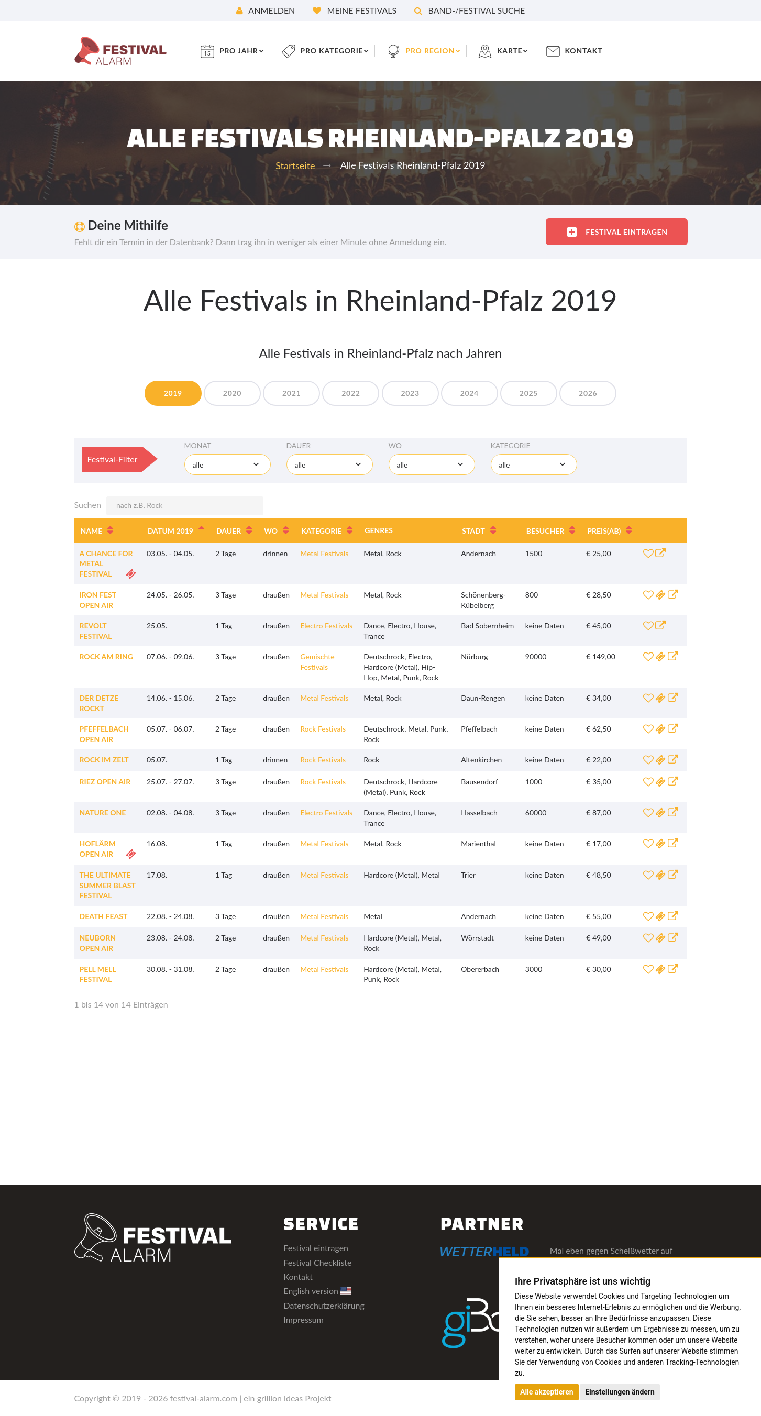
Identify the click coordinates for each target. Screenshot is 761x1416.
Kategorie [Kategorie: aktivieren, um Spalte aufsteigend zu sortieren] (321, 530)
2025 (529, 393)
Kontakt (584, 50)
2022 (350, 393)
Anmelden (265, 10)
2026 (588, 393)
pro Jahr (239, 50)
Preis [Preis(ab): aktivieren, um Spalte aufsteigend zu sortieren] (604, 530)
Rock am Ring (106, 656)
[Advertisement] (380, 1100)
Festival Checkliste (317, 1262)
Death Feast (104, 916)
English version (317, 1291)
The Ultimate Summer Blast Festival (108, 885)
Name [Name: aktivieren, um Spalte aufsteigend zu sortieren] (92, 530)
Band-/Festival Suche (469, 10)
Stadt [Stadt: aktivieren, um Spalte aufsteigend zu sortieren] (473, 530)
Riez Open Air (105, 781)
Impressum (303, 1319)
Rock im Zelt (104, 759)
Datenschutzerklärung (323, 1305)
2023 (410, 393)
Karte (511, 50)
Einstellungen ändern (620, 1392)
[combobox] (227, 464)
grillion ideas (280, 1398)
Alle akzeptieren (546, 1392)
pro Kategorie (332, 50)
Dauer (298, 445)
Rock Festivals (323, 728)
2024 (469, 393)
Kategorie (511, 445)
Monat (198, 445)
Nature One (103, 812)
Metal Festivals (324, 553)
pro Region (431, 50)
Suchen (168, 505)
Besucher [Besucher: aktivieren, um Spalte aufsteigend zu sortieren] (545, 530)
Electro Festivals (326, 625)
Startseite (295, 165)
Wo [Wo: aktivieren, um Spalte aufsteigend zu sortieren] (271, 530)
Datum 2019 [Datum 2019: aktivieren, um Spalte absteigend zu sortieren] (170, 530)
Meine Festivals (354, 10)
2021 (291, 393)
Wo (395, 445)
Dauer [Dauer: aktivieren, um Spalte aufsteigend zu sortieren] (228, 530)
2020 (232, 393)
